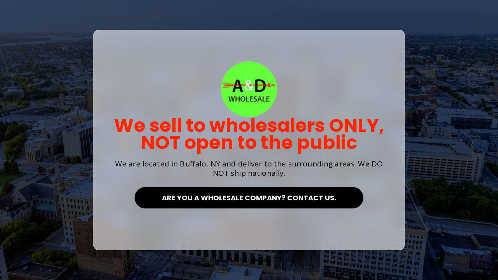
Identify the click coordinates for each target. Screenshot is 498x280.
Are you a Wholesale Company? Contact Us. (249, 198)
